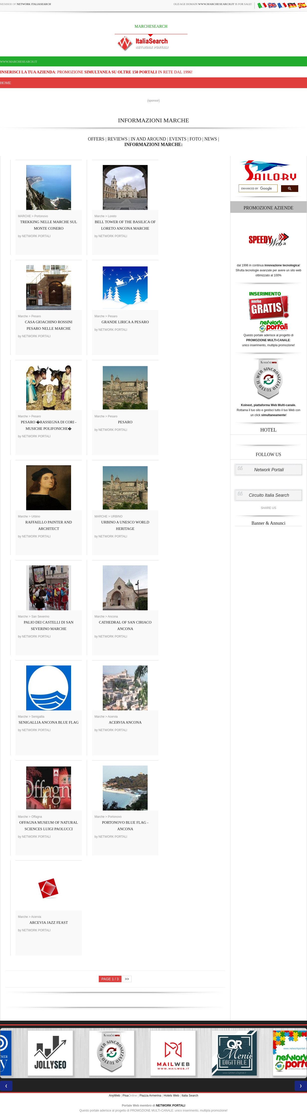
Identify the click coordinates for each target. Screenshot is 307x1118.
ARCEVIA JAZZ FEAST (48, 923)
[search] (257, 188)
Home (5, 83)
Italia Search (190, 1095)
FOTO (195, 139)
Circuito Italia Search (269, 495)
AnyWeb (114, 1095)
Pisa (125, 1095)
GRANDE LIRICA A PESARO (125, 322)
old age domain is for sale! (213, 3)
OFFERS (96, 139)
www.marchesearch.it (18, 61)
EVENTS (177, 139)
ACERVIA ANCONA (125, 722)
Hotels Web (171, 1095)
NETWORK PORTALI (170, 1105)
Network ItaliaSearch (34, 3)
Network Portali (269, 469)
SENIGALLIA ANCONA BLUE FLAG (49, 722)
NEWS (210, 139)
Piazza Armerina (150, 1095)
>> (127, 979)
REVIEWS (117, 139)
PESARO (125, 422)
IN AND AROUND (148, 139)
